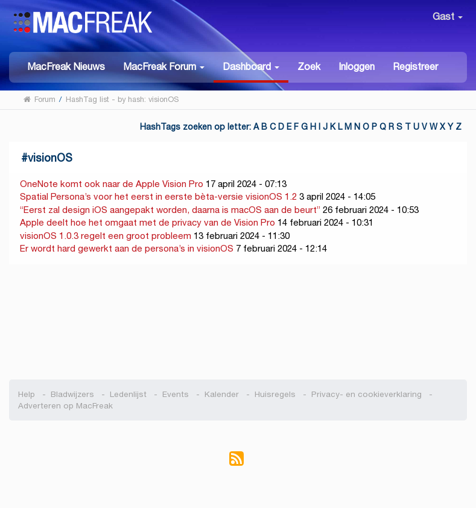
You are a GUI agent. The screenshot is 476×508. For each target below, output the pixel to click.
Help (26, 394)
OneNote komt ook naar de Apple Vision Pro (111, 183)
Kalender (222, 394)
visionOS (50, 158)
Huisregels (275, 394)
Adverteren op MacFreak (65, 406)
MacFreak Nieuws (66, 66)
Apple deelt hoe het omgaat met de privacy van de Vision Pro (147, 222)
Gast (448, 16)
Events (175, 394)
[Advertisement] (238, 322)
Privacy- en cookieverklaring (366, 394)
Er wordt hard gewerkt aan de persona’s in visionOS (126, 248)
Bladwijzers (72, 394)
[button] (164, 66)
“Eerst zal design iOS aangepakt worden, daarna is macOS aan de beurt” (170, 209)
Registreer (415, 66)
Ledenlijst (128, 394)
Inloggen (356, 66)
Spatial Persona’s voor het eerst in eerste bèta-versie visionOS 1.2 (158, 196)
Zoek (308, 66)
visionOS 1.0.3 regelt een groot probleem (105, 235)
